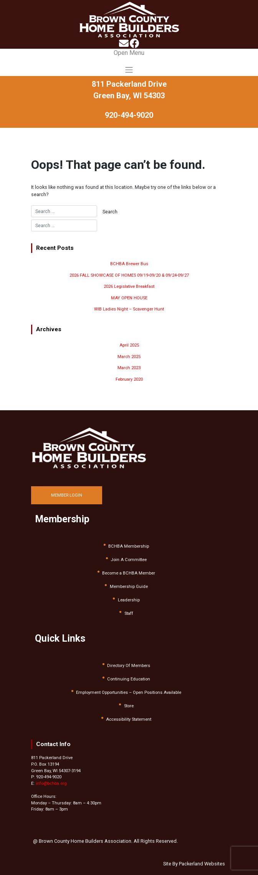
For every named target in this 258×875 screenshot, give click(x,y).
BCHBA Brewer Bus (129, 263)
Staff (128, 613)
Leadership (129, 600)
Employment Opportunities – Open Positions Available (128, 692)
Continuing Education (128, 679)
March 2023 (129, 367)
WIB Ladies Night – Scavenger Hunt (129, 309)
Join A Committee (129, 559)
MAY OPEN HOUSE (129, 298)
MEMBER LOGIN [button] (66, 495)
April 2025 (129, 345)
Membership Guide (129, 586)
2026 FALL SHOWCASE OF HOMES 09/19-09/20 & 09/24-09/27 (129, 275)
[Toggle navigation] (129, 62)
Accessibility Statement (128, 719)
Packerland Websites (202, 864)
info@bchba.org (51, 783)
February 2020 (129, 379)
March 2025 (129, 356)
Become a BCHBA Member (128, 573)
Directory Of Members (128, 665)
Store (129, 705)
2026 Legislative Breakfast (129, 286)
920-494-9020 (129, 115)
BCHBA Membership (128, 546)
